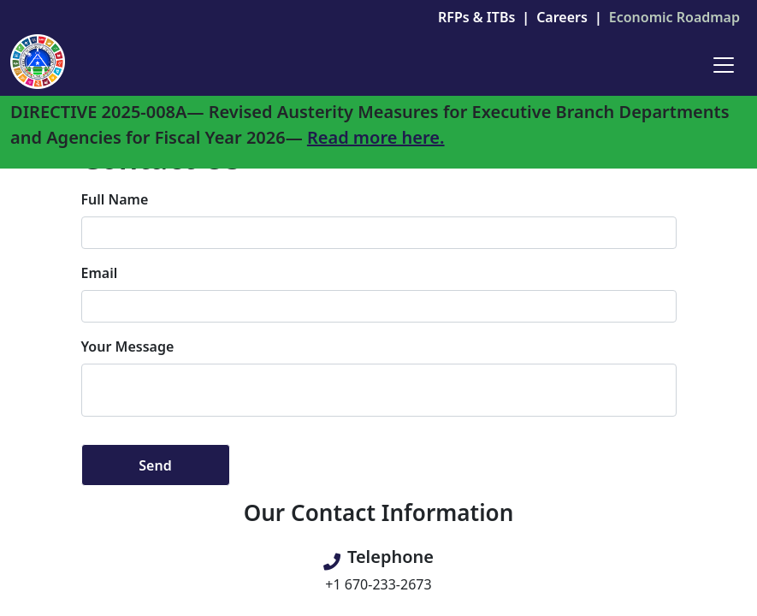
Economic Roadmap (674, 17)
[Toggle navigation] (724, 65)
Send (155, 465)
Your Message (127, 346)
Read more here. (376, 137)
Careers (562, 17)
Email (99, 273)
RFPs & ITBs (476, 17)
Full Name (115, 199)
